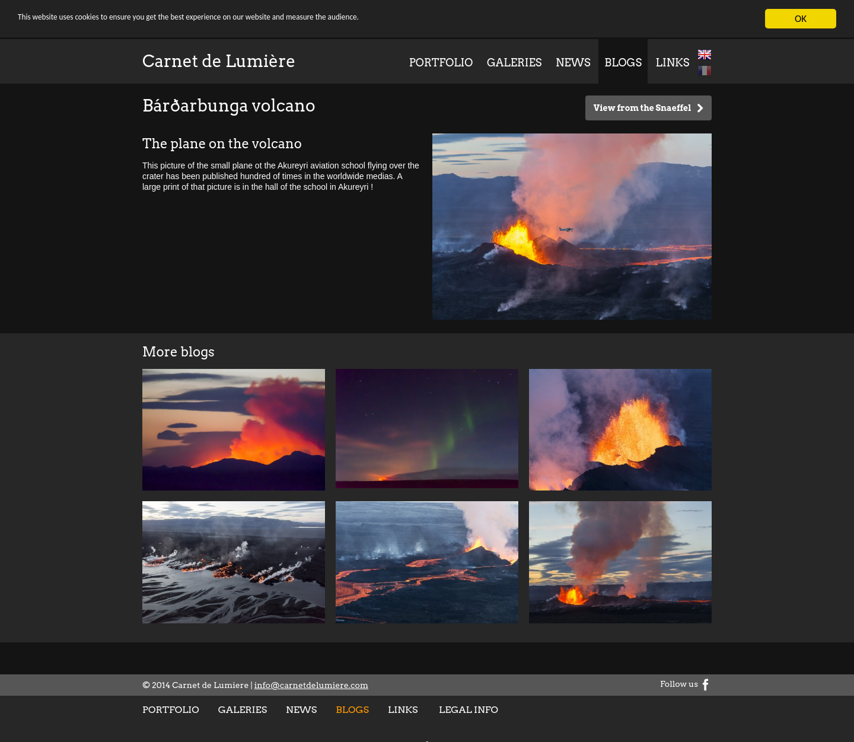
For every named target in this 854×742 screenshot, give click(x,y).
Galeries (514, 62)
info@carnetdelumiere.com (311, 685)
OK (801, 18)
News (573, 62)
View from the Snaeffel (648, 108)
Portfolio (441, 62)
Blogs (623, 62)
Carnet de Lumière (218, 61)
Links (673, 62)
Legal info (468, 709)
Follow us (686, 684)
